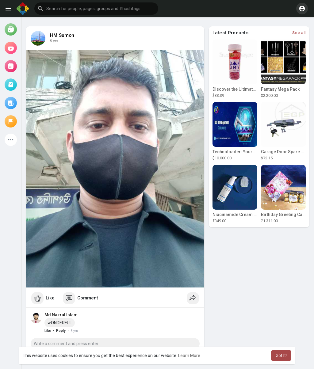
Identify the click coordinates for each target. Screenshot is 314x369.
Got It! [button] (281, 355)
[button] (96, 8)
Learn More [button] (189, 355)
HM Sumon (62, 35)
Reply (61, 331)
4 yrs (54, 41)
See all (299, 32)
